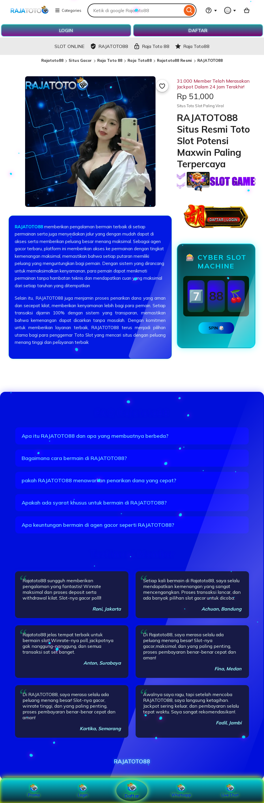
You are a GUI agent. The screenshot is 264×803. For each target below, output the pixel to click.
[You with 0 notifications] (230, 10)
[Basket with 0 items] (247, 10)
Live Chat (230, 790)
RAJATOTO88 (210, 60)
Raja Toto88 (139, 60)
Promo (34, 790)
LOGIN (66, 30)
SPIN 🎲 (216, 328)
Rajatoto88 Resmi (175, 60)
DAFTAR (197, 30)
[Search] (189, 10)
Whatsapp (181, 790)
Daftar (132, 790)
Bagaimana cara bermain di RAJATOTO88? (74, 458)
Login (83, 790)
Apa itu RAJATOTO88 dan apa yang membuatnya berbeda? (95, 436)
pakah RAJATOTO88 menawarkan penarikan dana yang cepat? (99, 480)
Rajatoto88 (52, 60)
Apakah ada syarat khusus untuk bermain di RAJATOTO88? (94, 502)
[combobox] (134, 10)
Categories (68, 10)
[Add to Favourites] (162, 86)
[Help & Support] (211, 10)
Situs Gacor (80, 60)
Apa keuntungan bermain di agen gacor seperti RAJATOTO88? (98, 525)
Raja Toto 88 (110, 60)
